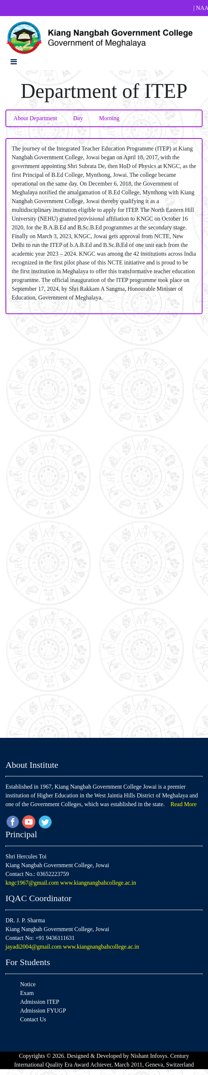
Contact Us (33, 1019)
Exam (27, 993)
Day (78, 118)
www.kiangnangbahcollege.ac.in (98, 883)
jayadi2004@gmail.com (34, 947)
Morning (109, 118)
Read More (183, 804)
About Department (35, 118)
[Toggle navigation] (14, 61)
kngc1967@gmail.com (32, 883)
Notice (28, 984)
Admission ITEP (39, 1002)
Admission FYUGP (43, 1010)
